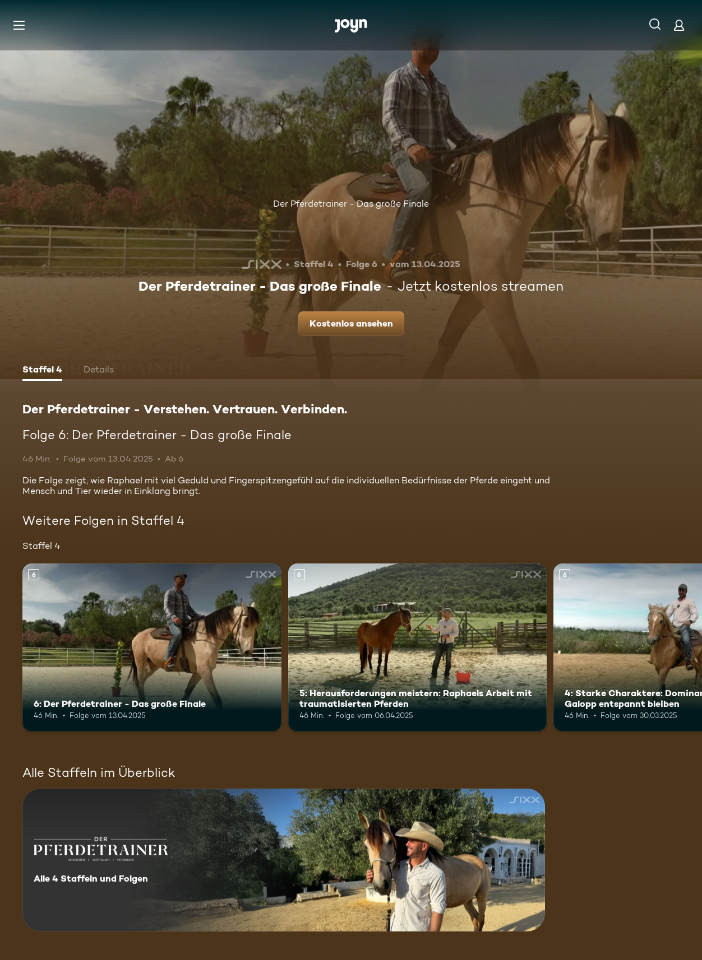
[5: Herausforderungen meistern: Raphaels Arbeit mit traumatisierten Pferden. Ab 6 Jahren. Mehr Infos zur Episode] (417, 647)
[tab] (42, 371)
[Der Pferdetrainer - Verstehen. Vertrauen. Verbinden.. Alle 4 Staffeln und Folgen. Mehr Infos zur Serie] (283, 860)
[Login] (679, 25)
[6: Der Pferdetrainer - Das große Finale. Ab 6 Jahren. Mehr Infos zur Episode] (151, 647)
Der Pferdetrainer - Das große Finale (351, 203)
